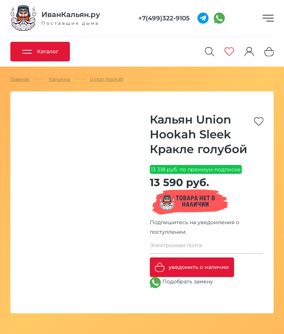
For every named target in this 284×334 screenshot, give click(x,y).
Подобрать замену (181, 282)
